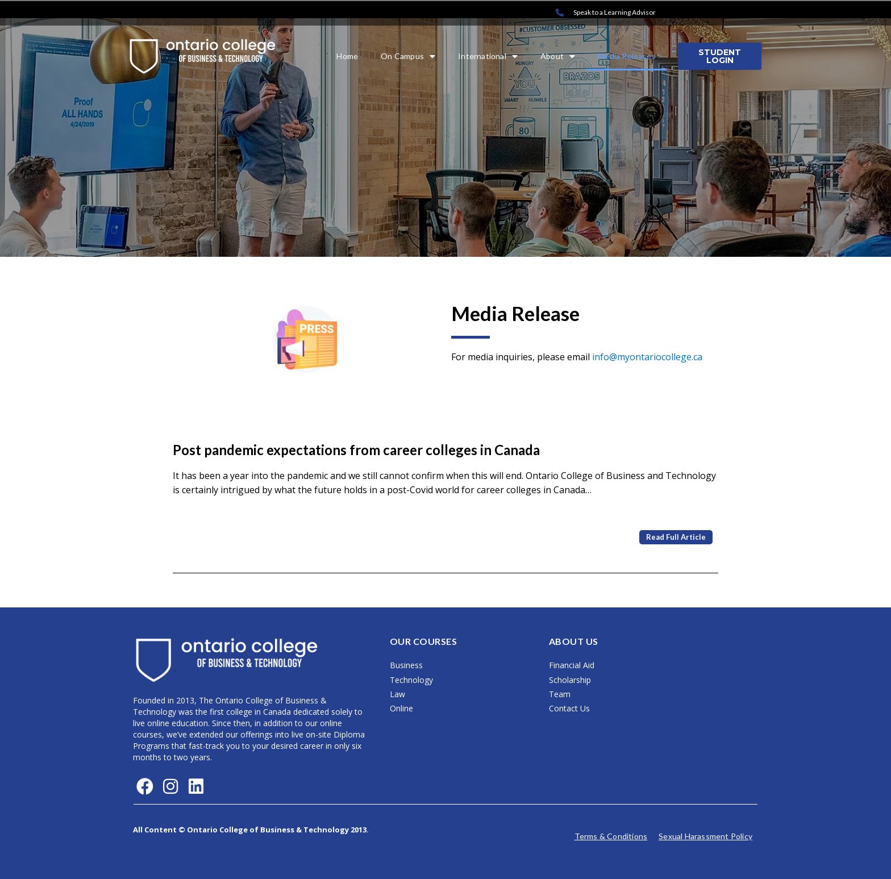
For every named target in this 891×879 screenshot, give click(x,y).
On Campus (408, 56)
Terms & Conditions (611, 836)
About (557, 56)
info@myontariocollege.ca (647, 357)
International (488, 56)
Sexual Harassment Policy (705, 836)
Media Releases (626, 56)
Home (347, 56)
